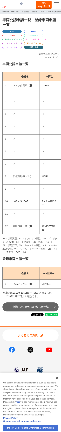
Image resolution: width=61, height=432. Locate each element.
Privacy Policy (10, 421)
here (18, 405)
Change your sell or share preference (22, 424)
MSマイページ (44, 5)
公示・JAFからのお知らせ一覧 (30, 306)
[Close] (57, 381)
